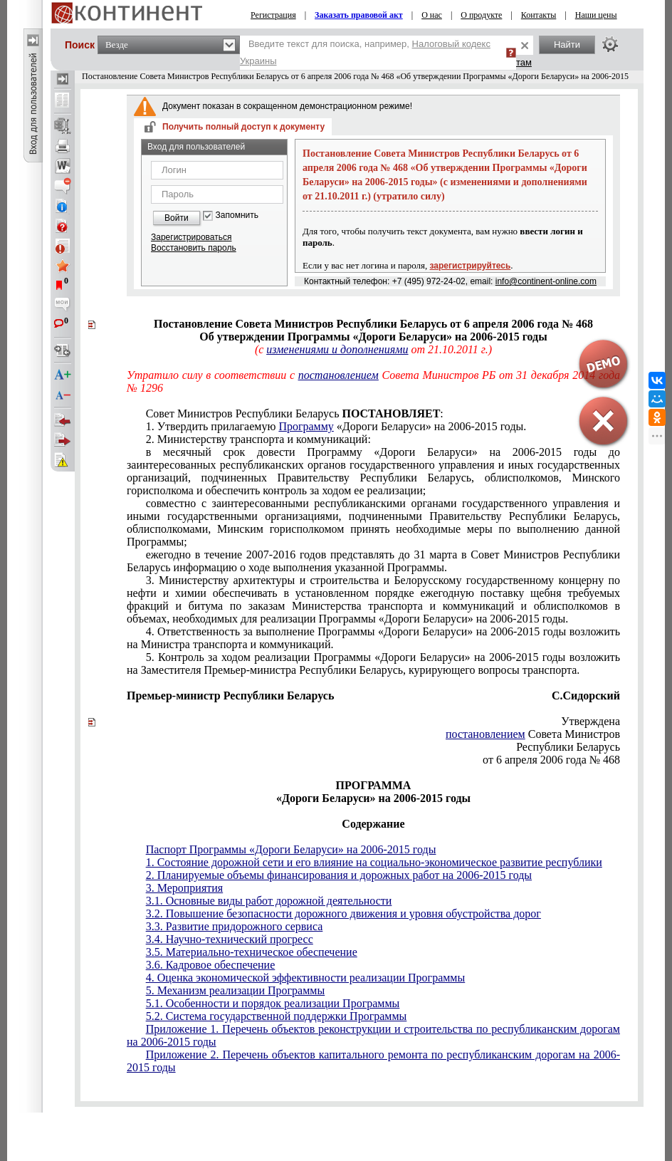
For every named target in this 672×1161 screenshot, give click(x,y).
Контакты (539, 15)
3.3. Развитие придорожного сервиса (234, 926)
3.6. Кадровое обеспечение (210, 965)
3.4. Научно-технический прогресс (229, 939)
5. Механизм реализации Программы (235, 990)
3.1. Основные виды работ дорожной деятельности (269, 901)
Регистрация (273, 15)
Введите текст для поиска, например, (365, 52)
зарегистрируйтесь (470, 266)
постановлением (338, 375)
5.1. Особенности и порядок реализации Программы (273, 1003)
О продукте (481, 15)
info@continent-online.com (546, 281)
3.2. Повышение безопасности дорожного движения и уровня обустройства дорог (343, 913)
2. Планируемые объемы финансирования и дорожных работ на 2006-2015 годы (339, 875)
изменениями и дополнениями (337, 349)
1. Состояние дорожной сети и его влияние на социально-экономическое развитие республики (374, 862)
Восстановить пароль (193, 248)
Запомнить (237, 215)
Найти (567, 44)
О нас (431, 15)
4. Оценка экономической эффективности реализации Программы (306, 978)
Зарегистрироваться (191, 237)
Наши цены (596, 15)
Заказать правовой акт (359, 15)
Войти (176, 218)
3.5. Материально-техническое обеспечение (251, 952)
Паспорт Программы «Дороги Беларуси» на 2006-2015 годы (291, 849)
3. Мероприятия (185, 888)
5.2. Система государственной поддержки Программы (276, 1016)
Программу (305, 426)
